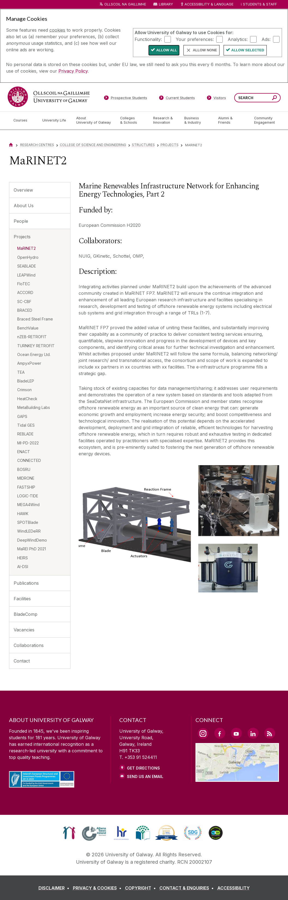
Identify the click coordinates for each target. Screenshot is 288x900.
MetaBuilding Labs (33, 407)
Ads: (266, 39)
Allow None (205, 50)
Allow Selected (247, 50)
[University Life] (55, 120)
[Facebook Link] (219, 733)
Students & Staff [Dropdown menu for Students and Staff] (260, 4)
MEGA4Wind (28, 504)
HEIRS (22, 558)
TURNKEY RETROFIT (36, 345)
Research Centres (37, 145)
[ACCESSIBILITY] (233, 888)
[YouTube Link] (236, 733)
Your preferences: (195, 39)
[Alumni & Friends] (232, 120)
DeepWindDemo (32, 540)
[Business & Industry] (197, 120)
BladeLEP (25, 381)
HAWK (22, 513)
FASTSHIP (26, 487)
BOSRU (23, 469)
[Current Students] (177, 99)
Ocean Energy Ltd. (34, 354)
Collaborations (29, 645)
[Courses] (23, 120)
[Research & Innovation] (164, 120)
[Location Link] (237, 778)
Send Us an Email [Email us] (145, 776)
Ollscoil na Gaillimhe (125, 4)
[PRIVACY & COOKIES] (98, 888)
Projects (170, 145)
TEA (21, 372)
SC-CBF (24, 301)
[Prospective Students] (125, 99)
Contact (22, 661)
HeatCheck (27, 398)
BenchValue (27, 328)
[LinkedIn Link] (253, 733)
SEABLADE (26, 266)
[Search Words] (257, 97)
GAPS (22, 416)
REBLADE (25, 434)
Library (166, 4)
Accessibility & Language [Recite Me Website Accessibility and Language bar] (206, 4)
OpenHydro (27, 257)
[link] (69, 833)
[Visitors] (216, 99)
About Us (24, 205)
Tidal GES (26, 425)
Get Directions (143, 768)
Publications (26, 583)
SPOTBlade (27, 522)
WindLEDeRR (29, 531)
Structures (143, 145)
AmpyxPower (29, 363)
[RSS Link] (269, 733)
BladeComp (25, 614)
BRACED (24, 310)
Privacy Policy (73, 71)
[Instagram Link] (203, 733)
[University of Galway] (49, 97)
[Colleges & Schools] (132, 120)
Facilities (22, 598)
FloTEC (23, 283)
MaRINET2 (26, 248)
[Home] (11, 145)
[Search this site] (274, 98)
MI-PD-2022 (28, 443)
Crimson (24, 389)
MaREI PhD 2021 (31, 548)
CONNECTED (29, 460)
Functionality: (148, 39)
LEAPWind (26, 275)
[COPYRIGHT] (141, 888)
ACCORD (25, 292)
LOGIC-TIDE (27, 496)
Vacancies (24, 629)
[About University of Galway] (94, 120)
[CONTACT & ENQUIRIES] (187, 888)
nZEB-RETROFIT (32, 336)
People (21, 221)
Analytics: (238, 39)
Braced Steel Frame (35, 319)
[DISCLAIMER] (55, 888)
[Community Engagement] (264, 120)
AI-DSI (22, 566)
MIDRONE (25, 478)
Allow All (166, 50)
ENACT (23, 451)
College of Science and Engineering (93, 145)
